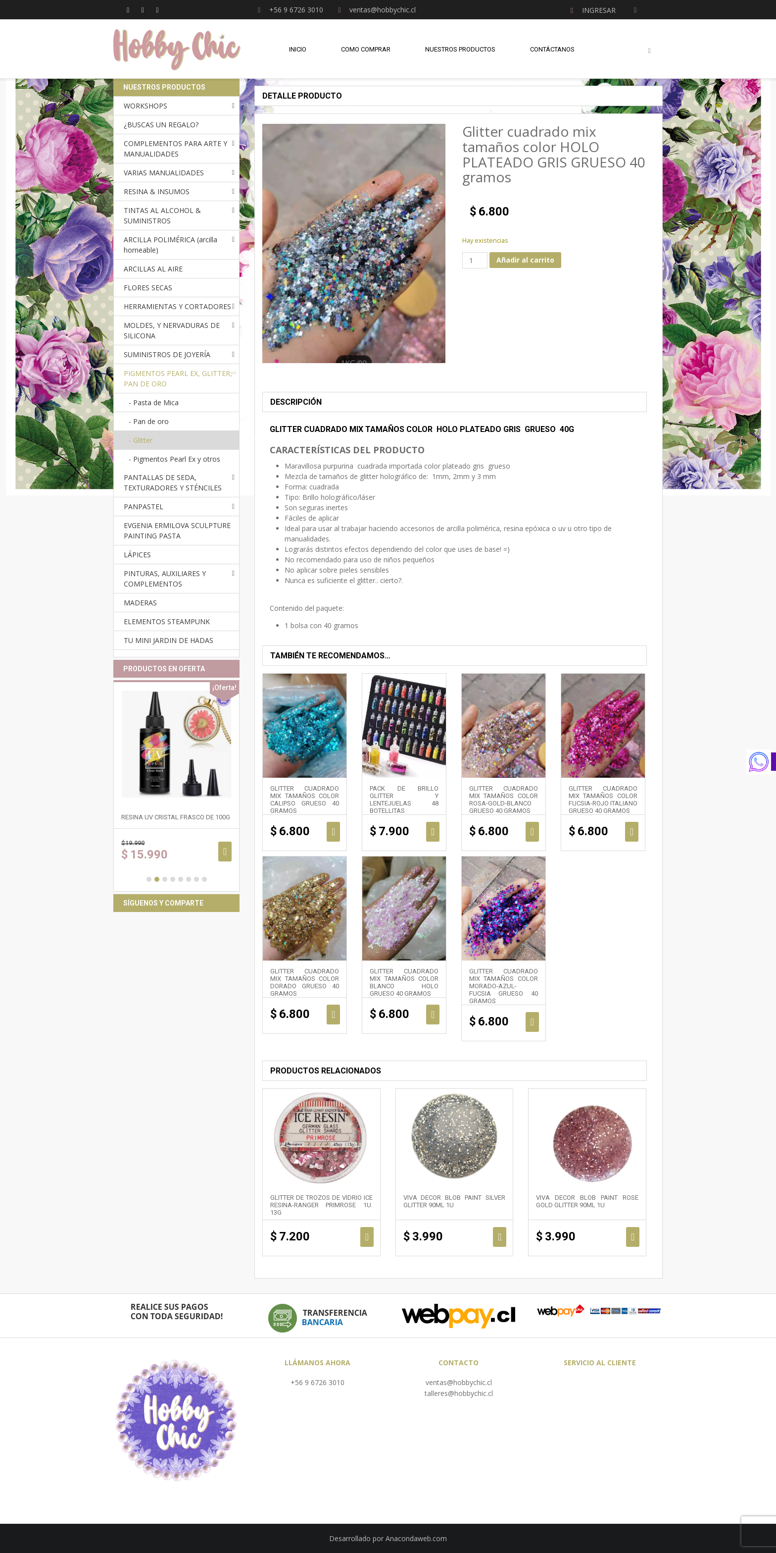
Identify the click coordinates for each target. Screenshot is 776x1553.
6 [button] (188, 879)
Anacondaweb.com (416, 1538)
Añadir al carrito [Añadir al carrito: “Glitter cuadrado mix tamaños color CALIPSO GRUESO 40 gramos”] (333, 832)
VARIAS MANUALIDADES (164, 172)
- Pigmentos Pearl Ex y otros (174, 459)
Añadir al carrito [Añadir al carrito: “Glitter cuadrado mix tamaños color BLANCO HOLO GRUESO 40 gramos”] (432, 1014)
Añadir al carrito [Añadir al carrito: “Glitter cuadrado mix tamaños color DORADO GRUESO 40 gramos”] (333, 1014)
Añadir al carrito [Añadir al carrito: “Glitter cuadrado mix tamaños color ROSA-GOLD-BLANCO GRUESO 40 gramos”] (532, 832)
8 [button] (204, 879)
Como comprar (365, 49)
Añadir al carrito (525, 260)
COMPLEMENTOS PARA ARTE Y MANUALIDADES (175, 149)
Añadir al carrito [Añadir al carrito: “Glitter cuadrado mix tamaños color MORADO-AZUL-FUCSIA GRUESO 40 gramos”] (532, 1022)
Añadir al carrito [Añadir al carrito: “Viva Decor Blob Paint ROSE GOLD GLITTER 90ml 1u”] (632, 1237)
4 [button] (172, 879)
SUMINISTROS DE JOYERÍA (167, 354)
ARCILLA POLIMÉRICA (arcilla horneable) (170, 245)
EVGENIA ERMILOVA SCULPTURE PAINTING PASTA (177, 530)
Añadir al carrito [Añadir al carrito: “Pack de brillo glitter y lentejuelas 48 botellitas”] (432, 832)
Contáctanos (552, 49)
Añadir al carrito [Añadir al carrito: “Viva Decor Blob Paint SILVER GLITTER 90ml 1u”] (499, 1237)
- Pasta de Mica (154, 402)
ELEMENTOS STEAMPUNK (167, 621)
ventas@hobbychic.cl (459, 1382)
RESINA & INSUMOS (157, 191)
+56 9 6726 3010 (317, 1382)
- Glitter (140, 440)
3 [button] (164, 879)
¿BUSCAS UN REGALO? (161, 124)
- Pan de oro (149, 421)
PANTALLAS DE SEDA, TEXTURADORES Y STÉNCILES (173, 482)
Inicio (297, 49)
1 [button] (148, 879)
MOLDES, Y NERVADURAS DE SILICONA (172, 330)
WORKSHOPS (145, 105)
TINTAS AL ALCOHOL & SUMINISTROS (162, 215)
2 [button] (156, 879)
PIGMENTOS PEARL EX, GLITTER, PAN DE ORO (178, 378)
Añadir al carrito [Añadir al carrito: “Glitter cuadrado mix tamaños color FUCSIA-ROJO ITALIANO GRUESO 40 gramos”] (631, 832)
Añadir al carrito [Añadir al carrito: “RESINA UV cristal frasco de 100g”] (225, 851)
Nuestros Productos (460, 49)
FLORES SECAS (148, 287)
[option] (176, 786)
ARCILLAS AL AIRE (153, 268)
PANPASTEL (143, 506)
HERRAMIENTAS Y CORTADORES (177, 306)
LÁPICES (137, 554)
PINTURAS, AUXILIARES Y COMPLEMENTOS (165, 579)
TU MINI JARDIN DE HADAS (168, 640)
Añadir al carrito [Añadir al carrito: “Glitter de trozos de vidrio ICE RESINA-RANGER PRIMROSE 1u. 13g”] (367, 1237)
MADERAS (140, 602)
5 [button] (180, 879)
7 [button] (196, 879)
